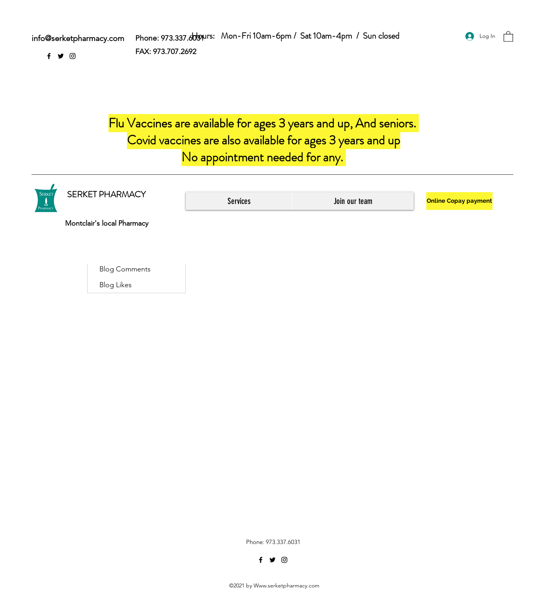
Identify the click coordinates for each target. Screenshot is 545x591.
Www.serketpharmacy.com (286, 585)
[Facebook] (49, 56)
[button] (508, 36)
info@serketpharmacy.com (78, 38)
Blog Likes (115, 285)
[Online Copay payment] (459, 201)
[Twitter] (61, 56)
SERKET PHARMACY (106, 194)
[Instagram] (73, 56)
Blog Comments (125, 269)
